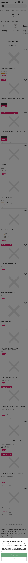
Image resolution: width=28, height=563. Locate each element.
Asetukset (14, 559)
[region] (14, 550)
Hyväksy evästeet (14, 555)
